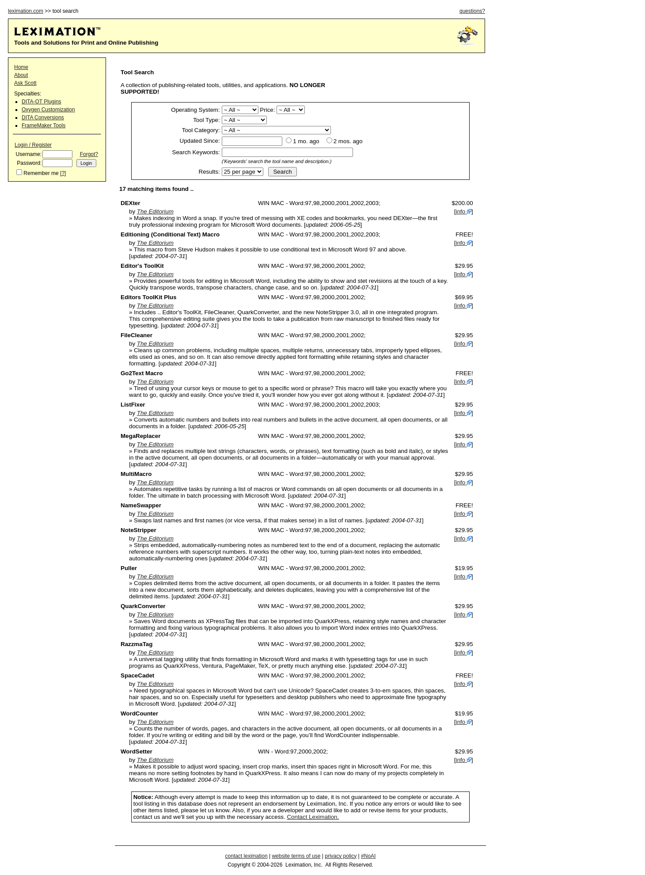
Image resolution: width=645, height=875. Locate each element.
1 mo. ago (306, 141)
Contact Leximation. (313, 817)
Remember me (40, 173)
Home (21, 67)
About (21, 75)
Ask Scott (25, 83)
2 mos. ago (348, 141)
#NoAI (368, 856)
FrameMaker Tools (43, 125)
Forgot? (89, 154)
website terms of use (296, 856)
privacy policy (341, 856)
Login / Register (33, 145)
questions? (472, 11)
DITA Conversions (43, 117)
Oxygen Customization (48, 110)
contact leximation (246, 856)
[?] (63, 173)
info (461, 211)
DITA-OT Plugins (41, 102)
